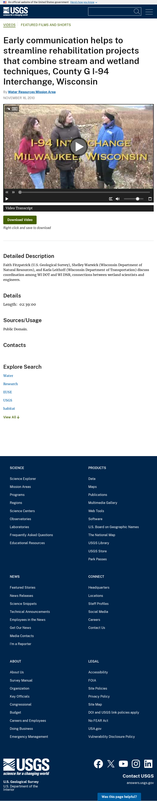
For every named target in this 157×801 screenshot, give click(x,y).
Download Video (20, 220)
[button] (7, 192)
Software (95, 519)
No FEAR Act (98, 721)
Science (17, 468)
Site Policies (97, 688)
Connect (96, 577)
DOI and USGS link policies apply (113, 712)
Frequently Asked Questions (31, 535)
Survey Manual (21, 680)
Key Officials (19, 696)
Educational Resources (27, 543)
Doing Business (21, 729)
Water (8, 376)
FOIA (92, 680)
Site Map (95, 704)
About (15, 661)
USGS (7, 400)
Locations (95, 596)
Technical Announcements (30, 612)
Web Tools (96, 511)
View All (11, 417)
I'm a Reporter (20, 644)
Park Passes (97, 559)
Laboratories (19, 527)
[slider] (20, 192)
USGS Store (97, 551)
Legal (93, 661)
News (15, 577)
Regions (16, 503)
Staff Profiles (98, 604)
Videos (9, 25)
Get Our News (20, 628)
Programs (17, 495)
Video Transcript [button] (19, 208)
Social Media (98, 612)
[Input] (114, 11)
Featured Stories (22, 587)
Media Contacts (22, 636)
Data (91, 479)
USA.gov (94, 729)
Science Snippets (23, 604)
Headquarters (98, 587)
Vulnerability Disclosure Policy (111, 737)
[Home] (15, 15)
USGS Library (98, 543)
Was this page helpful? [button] (119, 797)
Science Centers (22, 511)
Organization (19, 688)
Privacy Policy (99, 696)
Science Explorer (23, 479)
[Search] (137, 11)
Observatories (20, 519)
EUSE (7, 392)
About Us (17, 672)
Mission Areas (20, 487)
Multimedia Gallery (102, 503)
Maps (92, 487)
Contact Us (96, 628)
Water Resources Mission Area (32, 92)
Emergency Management (29, 737)
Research (10, 384)
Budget (15, 712)
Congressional (20, 704)
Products (97, 468)
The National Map (101, 535)
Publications (97, 495)
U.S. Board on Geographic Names (113, 527)
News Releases (21, 596)
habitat (9, 408)
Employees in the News (27, 620)
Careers (94, 620)
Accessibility (98, 672)
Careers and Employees (28, 721)
